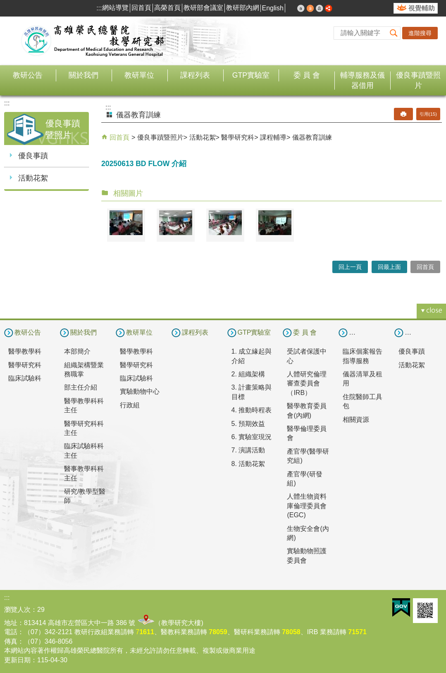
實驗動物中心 (140, 391)
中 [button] (310, 8)
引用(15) (428, 114)
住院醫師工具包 (362, 401)
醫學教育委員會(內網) (307, 410)
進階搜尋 (420, 33)
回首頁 (141, 7)
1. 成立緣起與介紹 (251, 356)
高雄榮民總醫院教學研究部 (93, 41)
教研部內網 (242, 7)
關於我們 (83, 75)
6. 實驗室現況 (251, 436)
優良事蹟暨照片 (418, 80)
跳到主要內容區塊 (4, 4)
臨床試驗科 (24, 378)
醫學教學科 (24, 351)
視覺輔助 (421, 8)
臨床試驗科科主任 (84, 450)
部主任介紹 (80, 387)
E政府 (401, 607)
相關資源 (356, 419)
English (273, 8)
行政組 (130, 405)
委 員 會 (306, 75)
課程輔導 (273, 137)
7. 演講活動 (248, 450)
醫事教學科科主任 (84, 473)
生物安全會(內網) (308, 533)
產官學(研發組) (304, 479)
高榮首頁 (167, 7)
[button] (394, 33)
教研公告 (28, 75)
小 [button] (301, 8)
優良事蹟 (33, 156)
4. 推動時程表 (251, 410)
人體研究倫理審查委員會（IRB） (307, 383)
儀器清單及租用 (362, 379)
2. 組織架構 (248, 374)
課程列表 (195, 75)
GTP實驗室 (251, 75)
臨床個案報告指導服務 (362, 356)
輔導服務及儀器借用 (362, 80)
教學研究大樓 (181, 622)
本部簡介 (77, 351)
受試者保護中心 (307, 356)
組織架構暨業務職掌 (84, 369)
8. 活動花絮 (248, 463)
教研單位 (139, 75)
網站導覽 (115, 7)
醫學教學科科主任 (84, 405)
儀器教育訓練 (312, 137)
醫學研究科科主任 (84, 428)
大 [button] (319, 8)
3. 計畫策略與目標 (251, 392)
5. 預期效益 (248, 423)
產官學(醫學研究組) (308, 456)
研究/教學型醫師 (84, 496)
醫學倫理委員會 (307, 433)
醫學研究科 (237, 137)
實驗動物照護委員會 (307, 555)
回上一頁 (350, 267)
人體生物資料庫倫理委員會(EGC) (307, 505)
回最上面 (389, 267)
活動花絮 (33, 178)
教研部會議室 (203, 7)
